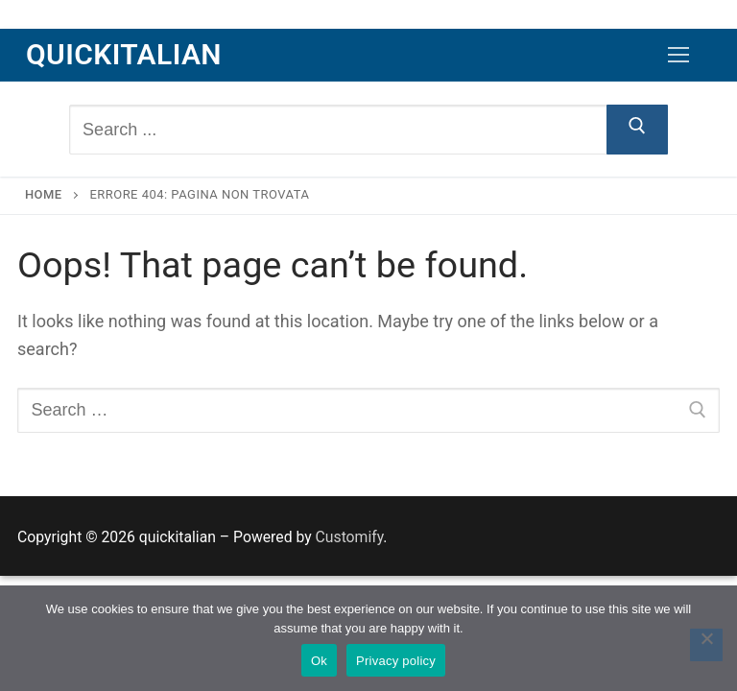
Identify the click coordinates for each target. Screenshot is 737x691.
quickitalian (124, 54)
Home (43, 194)
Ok (319, 661)
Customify (350, 537)
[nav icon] (678, 55)
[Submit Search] (637, 130)
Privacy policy (396, 661)
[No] (706, 645)
